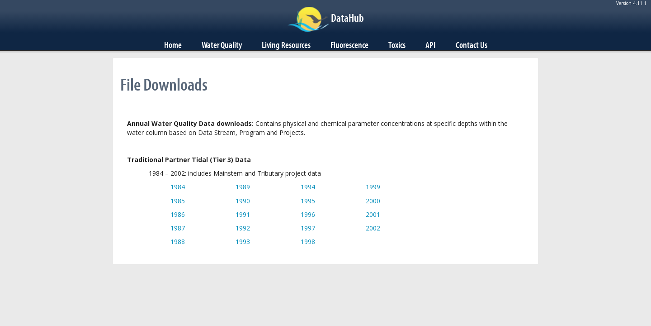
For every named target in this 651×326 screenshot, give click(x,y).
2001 (373, 214)
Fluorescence (349, 44)
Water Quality (222, 44)
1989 (243, 186)
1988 (177, 241)
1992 (243, 228)
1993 (243, 241)
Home (173, 44)
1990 (243, 201)
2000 (373, 201)
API (430, 44)
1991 (243, 214)
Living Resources (286, 44)
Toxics (397, 44)
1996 (308, 214)
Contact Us (471, 44)
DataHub (347, 17)
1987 (177, 228)
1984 (177, 186)
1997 (308, 228)
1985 (177, 201)
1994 (308, 186)
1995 (308, 201)
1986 (177, 214)
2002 (373, 228)
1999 (373, 186)
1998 (308, 241)
